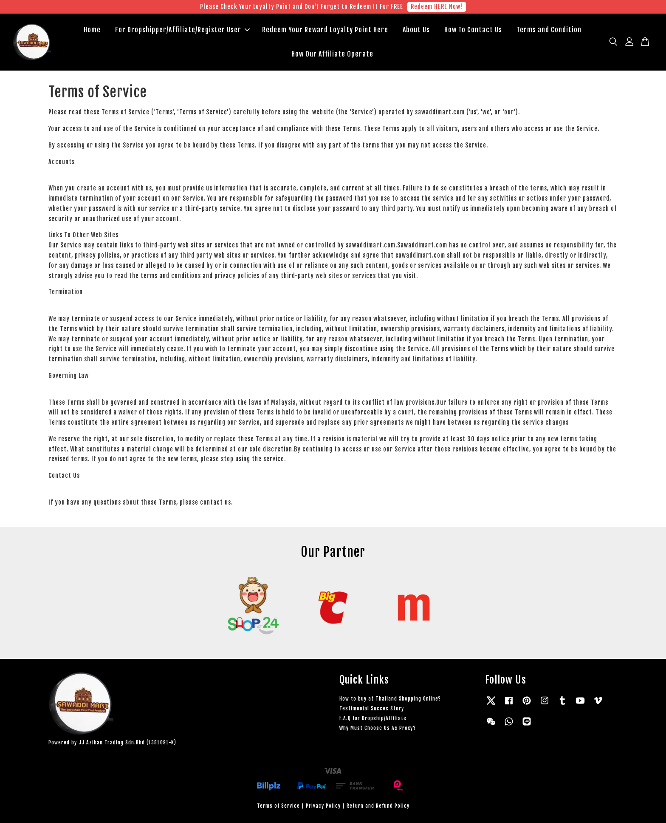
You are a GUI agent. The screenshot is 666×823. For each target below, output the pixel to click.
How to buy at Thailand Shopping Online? (390, 698)
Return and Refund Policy (378, 806)
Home (92, 30)
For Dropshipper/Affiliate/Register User (182, 30)
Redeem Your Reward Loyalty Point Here (325, 30)
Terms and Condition (548, 30)
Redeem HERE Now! (437, 6)
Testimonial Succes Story (371, 708)
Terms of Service (278, 806)
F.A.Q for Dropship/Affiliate (372, 718)
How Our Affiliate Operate (332, 54)
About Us (416, 30)
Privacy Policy (323, 806)
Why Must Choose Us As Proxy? (377, 728)
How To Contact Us (473, 30)
